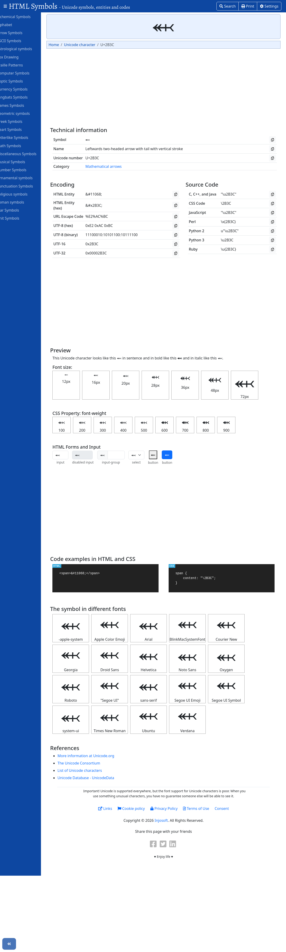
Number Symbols (21, 169)
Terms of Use (206, 808)
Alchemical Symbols (23, 16)
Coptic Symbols (19, 81)
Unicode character (91, 44)
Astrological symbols (24, 48)
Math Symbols (18, 145)
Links (115, 808)
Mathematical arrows (115, 166)
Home (65, 44)
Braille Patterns (19, 65)
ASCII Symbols (18, 40)
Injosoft (171, 820)
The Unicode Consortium (90, 763)
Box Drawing (17, 57)
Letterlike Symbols (22, 137)
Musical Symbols (20, 161)
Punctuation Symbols (24, 186)
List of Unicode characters (91, 770)
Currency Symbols (21, 89)
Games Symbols (20, 105)
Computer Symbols (22, 73)
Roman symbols (20, 202)
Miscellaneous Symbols (26, 153)
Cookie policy (141, 808)
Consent (232, 808)
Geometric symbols (22, 113)
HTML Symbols (69, 6)
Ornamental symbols (24, 177)
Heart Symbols (18, 129)
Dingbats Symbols (21, 97)
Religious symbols (21, 194)
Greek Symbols (19, 121)
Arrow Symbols (19, 32)
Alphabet (14, 24)
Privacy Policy (174, 808)
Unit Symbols (17, 218)
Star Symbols (17, 210)
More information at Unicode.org (97, 755)
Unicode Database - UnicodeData (97, 777)
